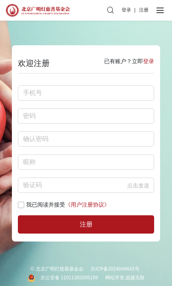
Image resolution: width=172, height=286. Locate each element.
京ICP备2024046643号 (115, 269)
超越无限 (135, 277)
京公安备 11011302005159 (69, 277)
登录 (126, 10)
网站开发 (114, 277)
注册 (144, 10)
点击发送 (138, 185)
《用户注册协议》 (87, 204)
